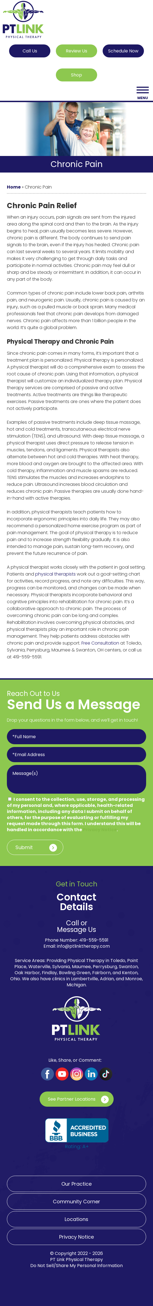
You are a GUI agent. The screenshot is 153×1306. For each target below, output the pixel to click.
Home (14, 187)
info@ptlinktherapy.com (83, 946)
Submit (24, 847)
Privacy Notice (100, 829)
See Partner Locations (71, 1099)
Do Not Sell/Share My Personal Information (76, 1265)
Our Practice (76, 1183)
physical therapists (55, 574)
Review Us (76, 51)
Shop (76, 75)
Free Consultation (100, 643)
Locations (76, 1219)
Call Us (30, 51)
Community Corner (76, 1201)
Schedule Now (123, 51)
